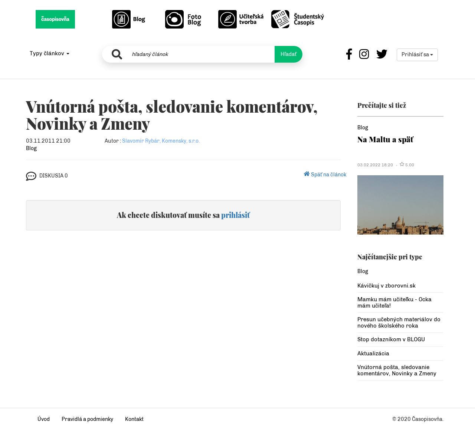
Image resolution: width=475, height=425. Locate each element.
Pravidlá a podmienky (87, 419)
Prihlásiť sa (417, 55)
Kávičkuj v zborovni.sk (386, 285)
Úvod (43, 419)
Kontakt (134, 419)
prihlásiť (235, 215)
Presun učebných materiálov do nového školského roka (398, 322)
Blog (31, 148)
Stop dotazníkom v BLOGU (391, 339)
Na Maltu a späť (385, 139)
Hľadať (289, 54)
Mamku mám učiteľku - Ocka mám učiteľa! (394, 302)
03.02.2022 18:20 (375, 164)
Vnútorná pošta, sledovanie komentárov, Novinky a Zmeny (396, 370)
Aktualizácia (373, 353)
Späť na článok (325, 175)
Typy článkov (49, 53)
